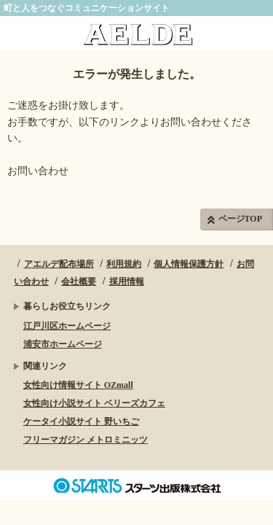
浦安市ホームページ (62, 344)
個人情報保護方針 (188, 264)
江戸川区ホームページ (67, 326)
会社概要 (78, 281)
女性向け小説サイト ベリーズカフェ (94, 403)
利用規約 (123, 264)
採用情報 (126, 281)
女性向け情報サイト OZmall (78, 385)
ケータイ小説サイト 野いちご (81, 421)
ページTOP (240, 219)
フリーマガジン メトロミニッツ (85, 440)
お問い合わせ (37, 171)
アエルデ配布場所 (59, 264)
